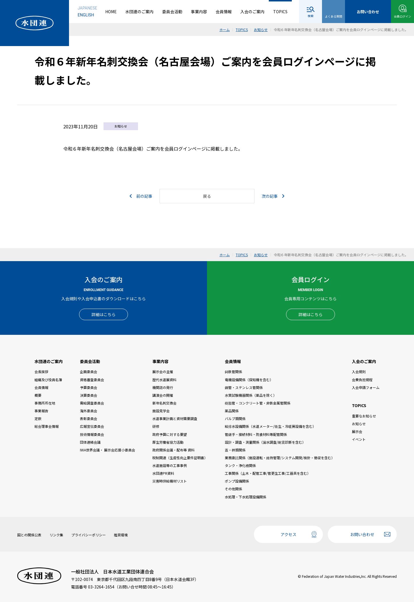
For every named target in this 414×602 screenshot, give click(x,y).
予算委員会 (88, 387)
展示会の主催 (162, 371)
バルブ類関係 (235, 418)
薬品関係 (232, 410)
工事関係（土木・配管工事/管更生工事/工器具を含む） (267, 473)
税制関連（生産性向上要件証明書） (180, 457)
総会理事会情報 (46, 426)
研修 (155, 426)
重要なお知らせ (364, 415)
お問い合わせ (362, 534)
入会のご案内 (252, 11)
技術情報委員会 (92, 434)
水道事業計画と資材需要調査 (174, 418)
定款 (37, 418)
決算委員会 (88, 395)
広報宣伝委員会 (92, 426)
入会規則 (359, 371)
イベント (359, 439)
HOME (111, 11)
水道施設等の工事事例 (169, 465)
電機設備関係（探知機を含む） (249, 379)
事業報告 (41, 410)
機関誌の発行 (162, 387)
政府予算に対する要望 (169, 434)
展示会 (357, 431)
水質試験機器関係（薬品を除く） (251, 395)
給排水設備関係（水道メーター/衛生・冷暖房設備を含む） (270, 426)
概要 (37, 395)
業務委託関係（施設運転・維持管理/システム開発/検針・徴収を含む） (280, 457)
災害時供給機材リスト (169, 480)
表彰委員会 (88, 418)
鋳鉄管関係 (233, 371)
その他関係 (233, 488)
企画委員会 (88, 371)
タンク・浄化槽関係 (240, 465)
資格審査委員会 (92, 379)
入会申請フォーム (365, 387)
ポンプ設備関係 (237, 480)
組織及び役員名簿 (48, 379)
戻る (207, 196)
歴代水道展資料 (164, 379)
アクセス (288, 534)
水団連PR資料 (163, 473)
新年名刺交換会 (164, 402)
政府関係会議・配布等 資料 (173, 449)
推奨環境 (121, 534)
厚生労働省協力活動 (167, 442)
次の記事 (273, 196)
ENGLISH (86, 15)
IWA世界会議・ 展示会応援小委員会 (107, 449)
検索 (310, 16)
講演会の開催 (162, 395)
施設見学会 (161, 410)
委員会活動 (172, 11)
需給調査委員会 (92, 402)
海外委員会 (88, 410)
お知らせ (359, 423)
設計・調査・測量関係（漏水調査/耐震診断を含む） (265, 442)
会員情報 (224, 11)
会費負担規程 (362, 379)
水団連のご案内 (139, 11)
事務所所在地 (44, 402)
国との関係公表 (29, 534)
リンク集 (56, 534)
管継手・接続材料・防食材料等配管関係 (256, 434)
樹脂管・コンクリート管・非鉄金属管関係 (257, 402)
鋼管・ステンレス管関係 (244, 387)
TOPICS (280, 11)
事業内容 (199, 11)
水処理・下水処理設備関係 (245, 496)
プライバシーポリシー (88, 534)
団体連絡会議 (90, 442)
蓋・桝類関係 (235, 449)
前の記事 (141, 196)
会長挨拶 (41, 371)
